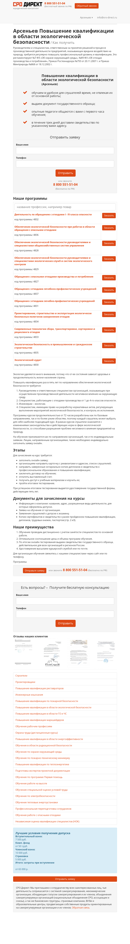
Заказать (109, 215)
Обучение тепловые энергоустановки (36, 802)
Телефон (21, 157)
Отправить (65, 173)
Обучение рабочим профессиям (33, 726)
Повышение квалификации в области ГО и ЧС (41, 713)
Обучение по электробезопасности (35, 796)
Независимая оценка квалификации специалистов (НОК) (47, 821)
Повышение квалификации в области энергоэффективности (49, 739)
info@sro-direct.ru (107, 17)
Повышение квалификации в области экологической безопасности (53, 707)
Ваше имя (22, 144)
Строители (21, 675)
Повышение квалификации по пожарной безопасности (46, 701)
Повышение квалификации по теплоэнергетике (42, 764)
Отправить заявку (65, 879)
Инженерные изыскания (29, 694)
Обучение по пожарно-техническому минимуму (42, 758)
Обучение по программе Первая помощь (38, 777)
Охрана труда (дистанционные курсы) (36, 732)
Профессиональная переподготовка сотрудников (43, 808)
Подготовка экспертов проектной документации (42, 770)
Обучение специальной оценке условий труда (41, 789)
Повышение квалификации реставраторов (39, 688)
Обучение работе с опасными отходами (38, 815)
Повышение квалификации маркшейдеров (39, 720)
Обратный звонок (87, 5)
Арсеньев (86, 17)
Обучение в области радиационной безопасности (43, 745)
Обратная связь (81, 907)
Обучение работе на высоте (31, 783)
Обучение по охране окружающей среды (38, 751)
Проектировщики (25, 682)
